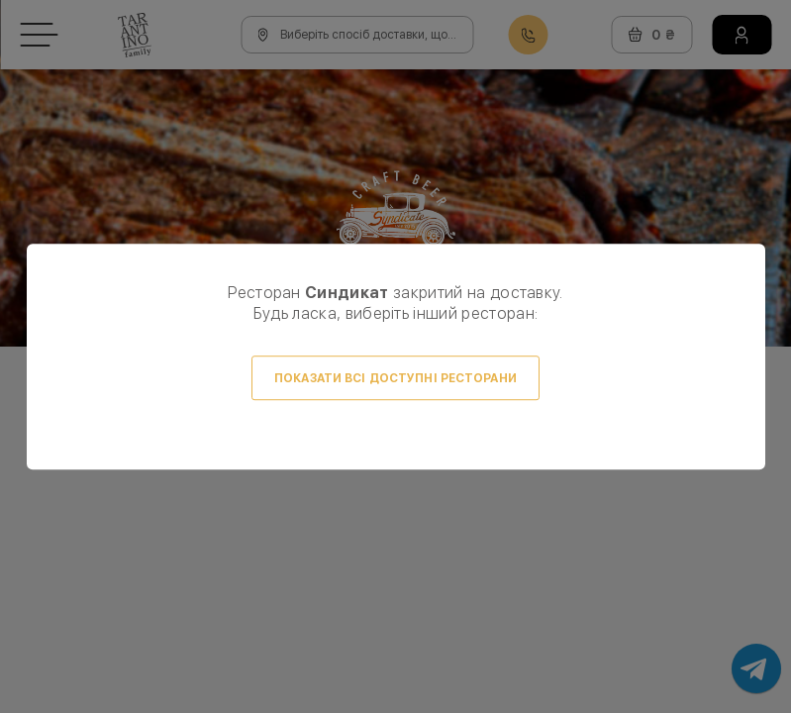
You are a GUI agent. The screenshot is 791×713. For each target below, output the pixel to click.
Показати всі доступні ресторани (395, 378)
